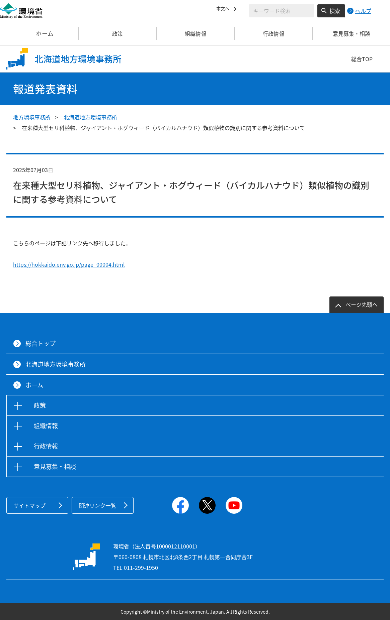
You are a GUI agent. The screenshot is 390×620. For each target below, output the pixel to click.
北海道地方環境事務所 (90, 117)
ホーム (39, 33)
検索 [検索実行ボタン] (334, 11)
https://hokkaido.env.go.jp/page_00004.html (69, 264)
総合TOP (362, 59)
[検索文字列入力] (281, 10)
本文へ (224, 10)
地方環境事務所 (32, 117)
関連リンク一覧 (97, 505)
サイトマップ (29, 505)
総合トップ (40, 343)
